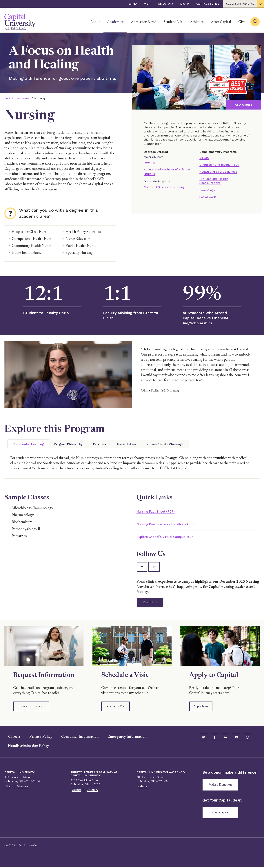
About (95, 22)
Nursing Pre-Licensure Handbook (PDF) (172, 524)
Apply (133, 3)
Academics (115, 22)
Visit (147, 3)
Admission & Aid (143, 22)
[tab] (28, 444)
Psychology (207, 190)
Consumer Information (76, 741)
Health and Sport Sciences (218, 171)
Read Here (153, 606)
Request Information (31, 711)
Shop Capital (221, 819)
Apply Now (200, 711)
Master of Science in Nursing (164, 187)
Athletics (197, 22)
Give (241, 22)
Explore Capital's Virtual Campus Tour (171, 538)
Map (7, 791)
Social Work (207, 197)
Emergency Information (123, 741)
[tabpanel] (132, 463)
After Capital (221, 22)
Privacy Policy (37, 741)
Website (75, 794)
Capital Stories (207, 3)
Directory (165, 3)
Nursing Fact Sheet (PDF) (159, 511)
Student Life (173, 22)
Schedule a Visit (115, 711)
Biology (204, 157)
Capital (9, 98)
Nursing (149, 162)
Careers (10, 741)
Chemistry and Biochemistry (219, 164)
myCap (184, 3)
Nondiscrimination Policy (24, 750)
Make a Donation (221, 790)
